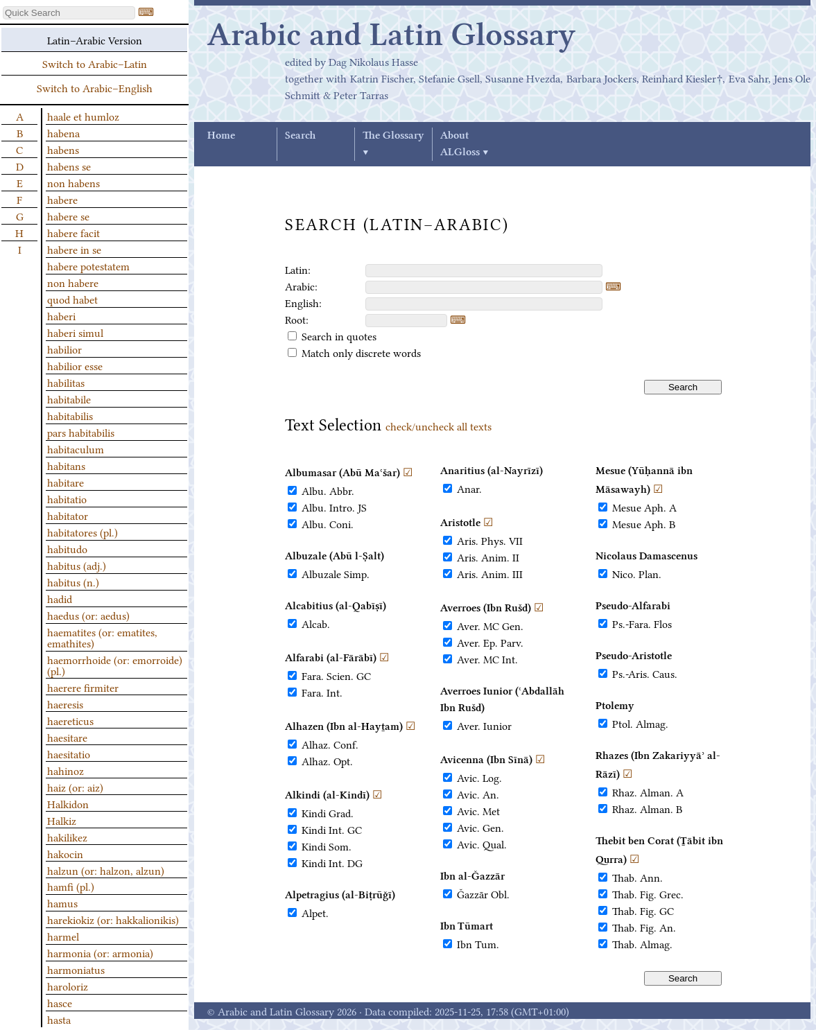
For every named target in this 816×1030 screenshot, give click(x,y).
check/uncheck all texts (438, 425)
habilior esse (75, 365)
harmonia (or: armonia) (100, 952)
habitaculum (75, 448)
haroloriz (67, 985)
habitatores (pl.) (82, 531)
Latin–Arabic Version (94, 39)
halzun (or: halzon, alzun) (105, 870)
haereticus (70, 720)
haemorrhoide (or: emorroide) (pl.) (114, 665)
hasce (59, 1002)
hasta (59, 1019)
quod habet (72, 298)
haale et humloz (83, 115)
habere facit (73, 232)
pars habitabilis (80, 431)
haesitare (67, 736)
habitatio (67, 498)
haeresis (65, 703)
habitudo (67, 548)
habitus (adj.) (76, 565)
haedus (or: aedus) (88, 614)
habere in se (74, 248)
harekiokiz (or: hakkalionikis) (113, 919)
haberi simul (75, 332)
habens (63, 149)
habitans (66, 465)
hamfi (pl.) (70, 885)
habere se (68, 215)
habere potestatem (88, 265)
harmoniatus (76, 969)
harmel (63, 935)
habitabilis (70, 415)
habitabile (69, 398)
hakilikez (67, 836)
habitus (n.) (73, 581)
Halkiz (61, 820)
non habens (73, 182)
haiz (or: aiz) (75, 786)
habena (63, 132)
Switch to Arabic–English (95, 87)
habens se (69, 165)
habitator (67, 515)
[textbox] (483, 270)
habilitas (66, 382)
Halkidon (68, 803)
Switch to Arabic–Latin (94, 63)
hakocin (65, 853)
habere (62, 199)
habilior (64, 348)
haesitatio (68, 753)
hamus (62, 902)
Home (221, 136)
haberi (61, 315)
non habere (72, 282)
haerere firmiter (83, 687)
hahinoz (65, 770)
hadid (59, 598)
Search (300, 136)
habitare (65, 481)
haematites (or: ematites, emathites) (102, 637)
